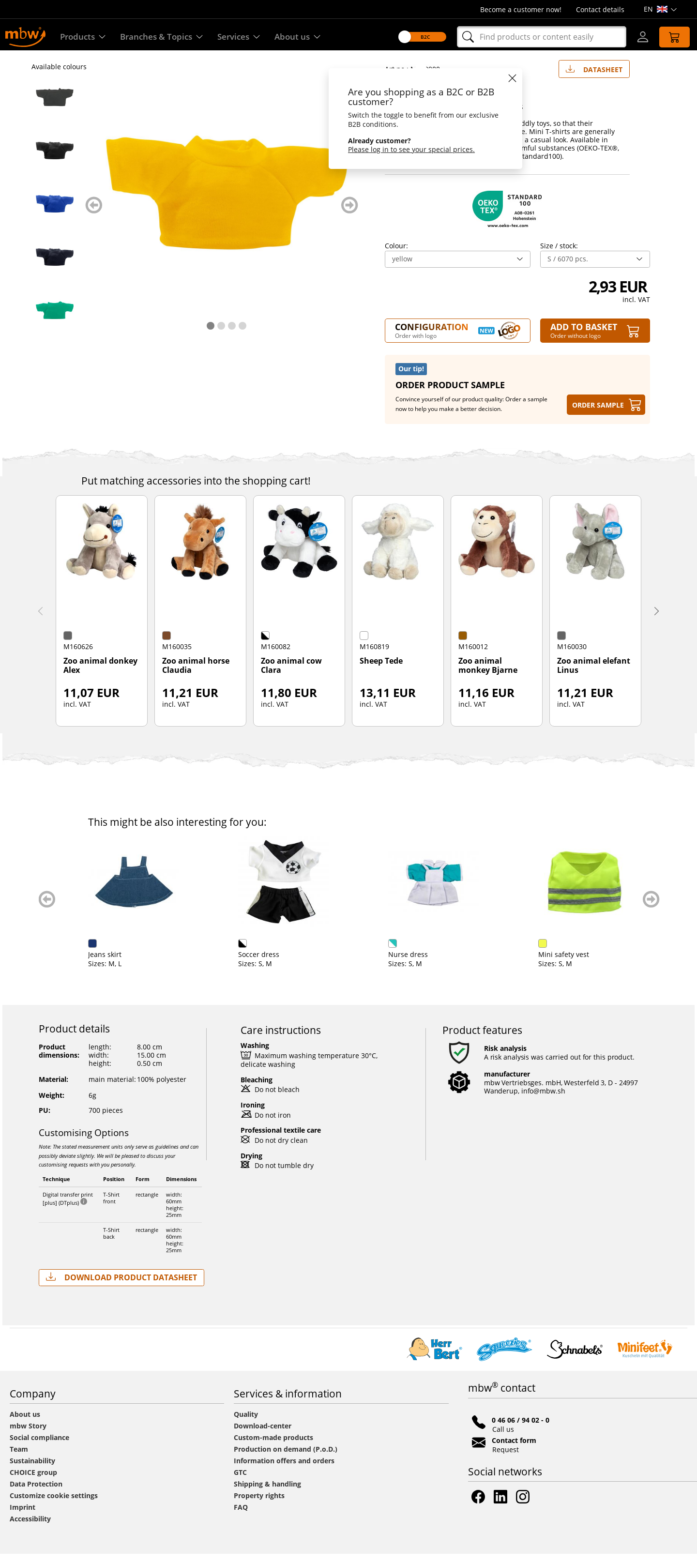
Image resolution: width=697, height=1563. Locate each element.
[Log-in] (637, 37)
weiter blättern (349, 214)
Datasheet (594, 76)
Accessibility (30, 1528)
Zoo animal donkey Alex (100, 675)
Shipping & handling (267, 1493)
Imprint (22, 1516)
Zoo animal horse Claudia (195, 675)
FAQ (241, 1516)
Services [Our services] (246, 37)
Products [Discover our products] (84, 37)
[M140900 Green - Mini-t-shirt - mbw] (55, 319)
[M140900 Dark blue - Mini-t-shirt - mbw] (55, 266)
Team (19, 1458)
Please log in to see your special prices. (406, 149)
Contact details (600, 9)
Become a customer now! (520, 9)
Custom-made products (274, 1446)
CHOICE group (33, 1481)
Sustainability (32, 1469)
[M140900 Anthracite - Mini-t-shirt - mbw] (55, 106)
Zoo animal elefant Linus (593, 675)
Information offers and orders (284, 1469)
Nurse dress (408, 963)
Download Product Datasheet (121, 1286)
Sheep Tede (381, 670)
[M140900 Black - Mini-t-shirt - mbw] (55, 160)
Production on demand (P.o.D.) (285, 1458)
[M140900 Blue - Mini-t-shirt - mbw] (55, 213)
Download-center (262, 1435)
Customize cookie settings (54, 1504)
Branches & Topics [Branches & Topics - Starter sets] (166, 37)
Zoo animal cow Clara (291, 675)
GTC (240, 1481)
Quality (246, 1423)
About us (25, 1423)
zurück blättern (93, 214)
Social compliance (39, 1446)
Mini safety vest (563, 963)
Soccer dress (258, 963)
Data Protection (36, 1493)
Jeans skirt (104, 963)
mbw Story (28, 1435)
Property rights (259, 1504)
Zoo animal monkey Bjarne (487, 675)
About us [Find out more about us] (307, 37)
